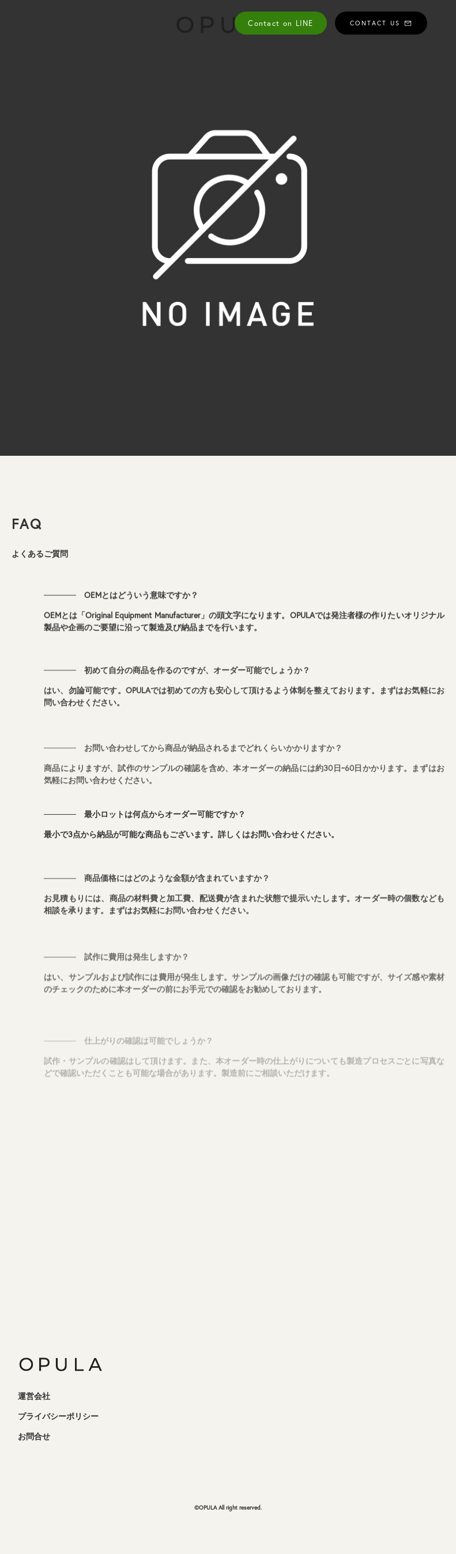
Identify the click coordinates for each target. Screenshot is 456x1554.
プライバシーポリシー (58, 1416)
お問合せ (34, 1436)
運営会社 (34, 1396)
